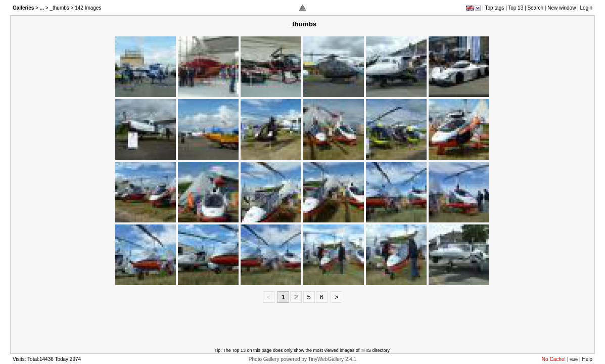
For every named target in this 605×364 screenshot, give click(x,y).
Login (586, 8)
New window (561, 8)
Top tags (494, 8)
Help (587, 359)
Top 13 (515, 8)
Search (535, 8)
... (42, 8)
